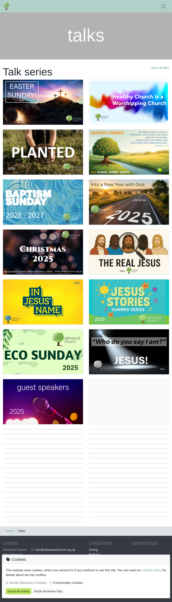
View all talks (160, 68)
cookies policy (152, 570)
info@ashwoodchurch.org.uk (55, 550)
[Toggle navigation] (163, 6)
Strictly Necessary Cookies (28, 583)
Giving (93, 550)
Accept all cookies (18, 591)
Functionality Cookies (68, 583)
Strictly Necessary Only (48, 591)
